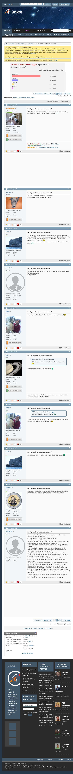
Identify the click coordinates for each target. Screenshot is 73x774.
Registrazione (64, 4)
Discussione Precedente (30, 628)
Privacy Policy (41, 767)
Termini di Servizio (53, 767)
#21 (69, 105)
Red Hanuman (66, 704)
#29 (69, 484)
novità (17, 31)
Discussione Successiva (45, 628)
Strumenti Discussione (53, 101)
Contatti (60, 759)
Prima (45, 94)
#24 (69, 264)
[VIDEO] (30, 645)
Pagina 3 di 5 (38, 94)
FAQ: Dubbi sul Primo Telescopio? (28, 680)
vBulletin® (16, 763)
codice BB (27, 636)
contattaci (49, 57)
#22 (69, 188)
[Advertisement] (59, 18)
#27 (69, 404)
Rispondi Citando (65, 151)
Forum (7, 31)
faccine (27, 638)
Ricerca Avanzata (60, 34)
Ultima (67, 94)
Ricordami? (46, 4)
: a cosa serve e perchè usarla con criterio (43, 147)
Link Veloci (51, 34)
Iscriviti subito (32, 53)
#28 (69, 448)
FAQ (19, 34)
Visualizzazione (64, 101)
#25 (69, 308)
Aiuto (55, 4)
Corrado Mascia (66, 745)
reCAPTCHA (26, 767)
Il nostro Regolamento (29, 670)
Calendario (28, 34)
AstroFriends (39, 31)
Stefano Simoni (65, 673)
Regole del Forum (27, 653)
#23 (69, 228)
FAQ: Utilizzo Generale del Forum (29, 674)
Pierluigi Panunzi (65, 718)
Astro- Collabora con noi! (36, 146)
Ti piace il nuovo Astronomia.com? (23, 98)
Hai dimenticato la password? (27, 686)
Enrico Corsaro (65, 732)
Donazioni (8, 35)
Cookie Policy (40, 759)
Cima (68, 624)
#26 (69, 351)
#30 (69, 528)
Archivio (24, 690)
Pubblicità (51, 759)
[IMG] (30, 641)
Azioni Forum (39, 34)
